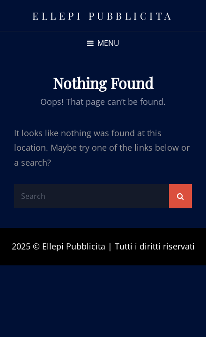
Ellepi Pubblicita (103, 15)
